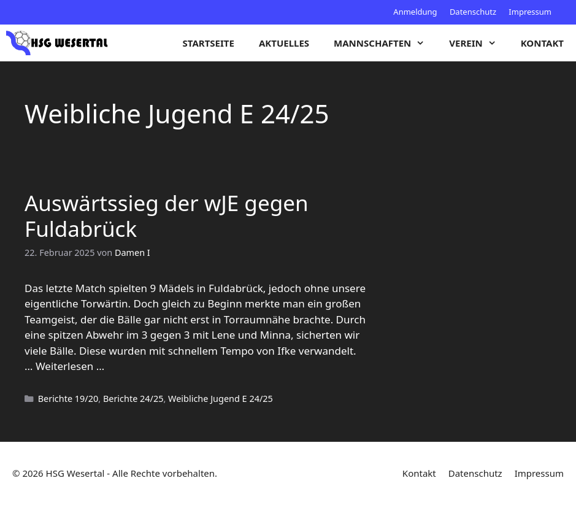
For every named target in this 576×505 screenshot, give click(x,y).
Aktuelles (284, 43)
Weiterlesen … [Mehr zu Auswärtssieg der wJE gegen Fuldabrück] (70, 366)
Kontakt (542, 43)
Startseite (208, 43)
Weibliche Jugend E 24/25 (220, 398)
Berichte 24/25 (133, 398)
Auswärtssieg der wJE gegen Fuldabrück (167, 215)
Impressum (530, 11)
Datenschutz (473, 11)
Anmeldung (415, 11)
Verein (478, 43)
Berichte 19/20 (68, 398)
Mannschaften (385, 43)
